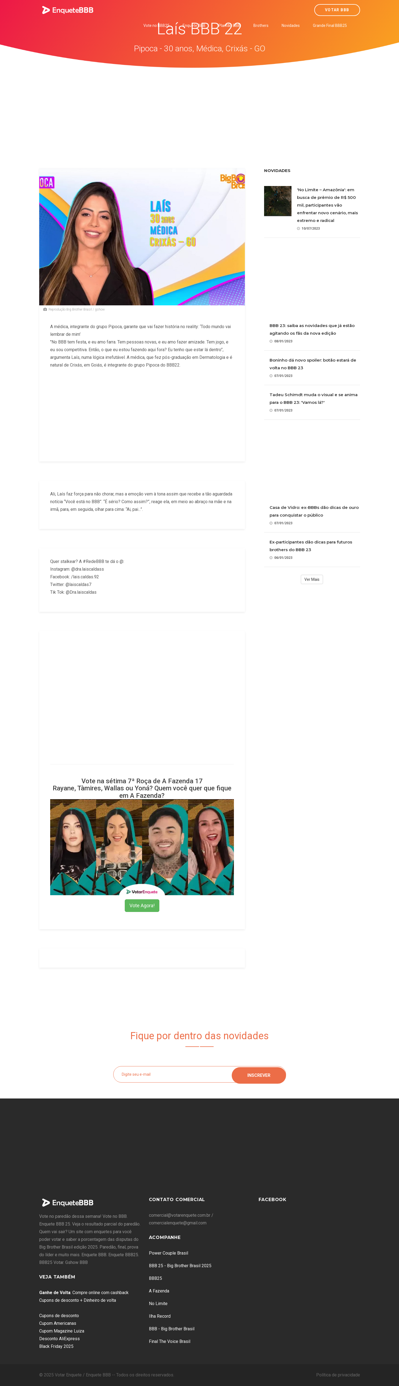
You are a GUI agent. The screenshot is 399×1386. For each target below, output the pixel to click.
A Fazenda (159, 1291)
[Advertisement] (199, 109)
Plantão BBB (229, 25)
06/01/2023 (281, 557)
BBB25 (155, 1278)
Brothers (260, 25)
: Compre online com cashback (84, 1292)
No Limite (158, 1303)
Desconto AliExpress (59, 1338)
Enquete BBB (194, 25)
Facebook (273, 1199)
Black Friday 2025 (56, 1346)
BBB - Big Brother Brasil (171, 1328)
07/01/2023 (281, 375)
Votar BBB (337, 10)
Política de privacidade (338, 1374)
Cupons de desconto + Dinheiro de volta (77, 1300)
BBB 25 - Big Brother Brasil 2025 (180, 1265)
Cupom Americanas (57, 1323)
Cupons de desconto (59, 1315)
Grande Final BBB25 (330, 25)
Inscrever (258, 1074)
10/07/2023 (308, 228)
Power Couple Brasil (168, 1253)
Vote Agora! (142, 905)
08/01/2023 (281, 341)
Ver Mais (311, 579)
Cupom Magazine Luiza (61, 1331)
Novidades (291, 25)
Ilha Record (160, 1316)
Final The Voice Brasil (169, 1341)
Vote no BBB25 (156, 25)
